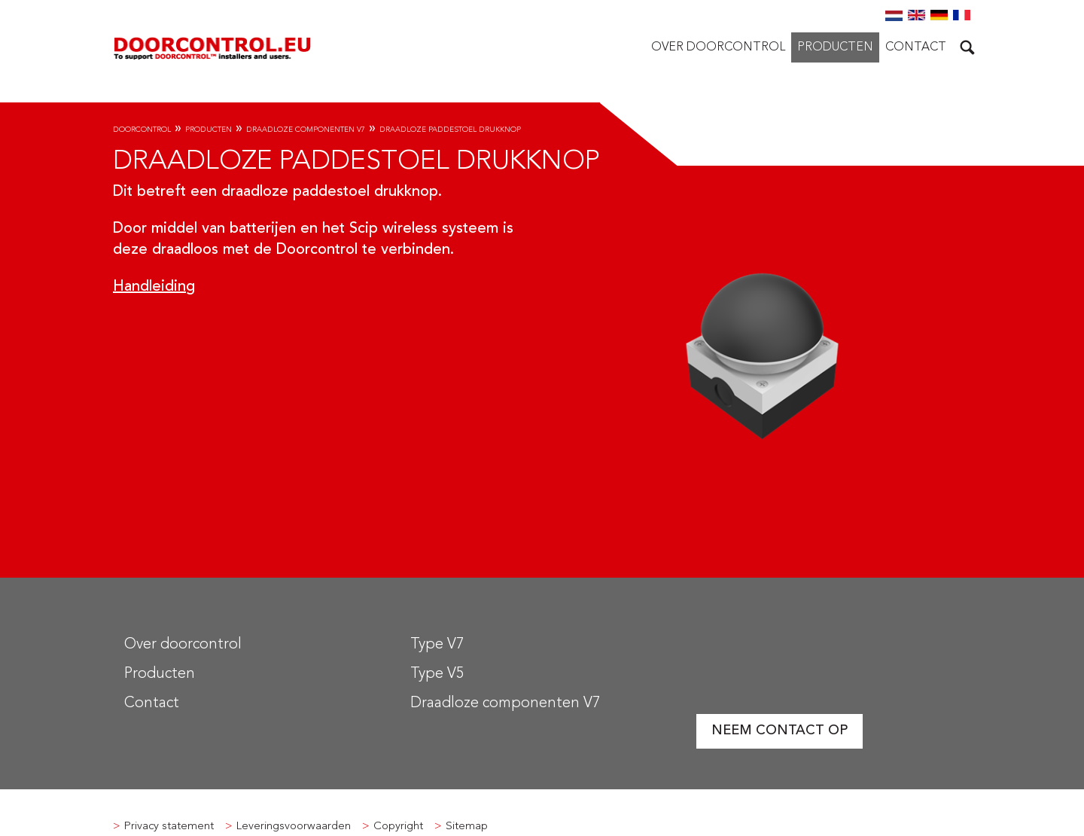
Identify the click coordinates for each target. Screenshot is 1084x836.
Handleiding (154, 286)
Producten (835, 47)
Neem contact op (779, 730)
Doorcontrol (142, 129)
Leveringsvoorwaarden (293, 826)
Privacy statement (169, 826)
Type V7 (437, 644)
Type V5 (437, 674)
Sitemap (467, 826)
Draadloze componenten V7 (305, 129)
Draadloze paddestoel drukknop (450, 129)
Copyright (398, 826)
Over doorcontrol (718, 47)
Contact (915, 47)
